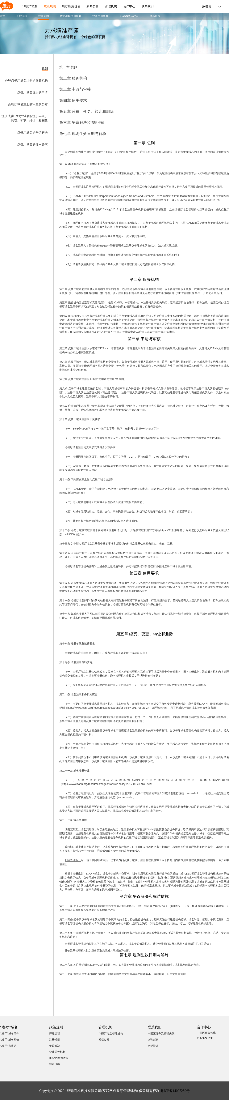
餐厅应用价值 (71, 6)
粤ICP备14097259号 (175, 1091)
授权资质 (103, 1039)
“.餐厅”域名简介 (9, 1033)
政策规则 (50, 6)
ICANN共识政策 (129, 16)
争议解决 (54, 1045)
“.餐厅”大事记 (8, 1045)
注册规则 (43, 16)
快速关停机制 (100, 16)
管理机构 (111, 6)
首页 (2, 16)
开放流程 (21, 16)
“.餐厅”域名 (30, 6)
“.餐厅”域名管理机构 (110, 1033)
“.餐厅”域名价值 (9, 1039)
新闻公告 (92, 6)
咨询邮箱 (153, 1039)
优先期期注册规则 (70, 16)
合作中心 (129, 6)
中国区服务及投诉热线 (161, 1033)
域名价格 (155, 16)
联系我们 (147, 6)
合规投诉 (153, 1045)
